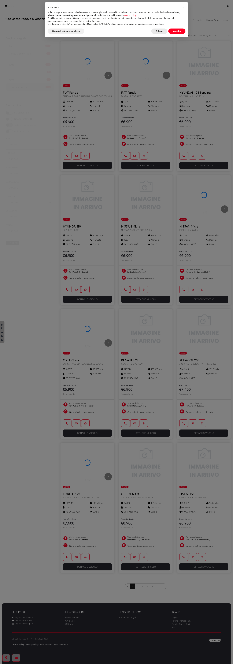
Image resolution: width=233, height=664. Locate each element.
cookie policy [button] (130, 15)
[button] (184, 7)
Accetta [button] (177, 31)
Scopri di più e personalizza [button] (66, 31)
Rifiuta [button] (159, 31)
